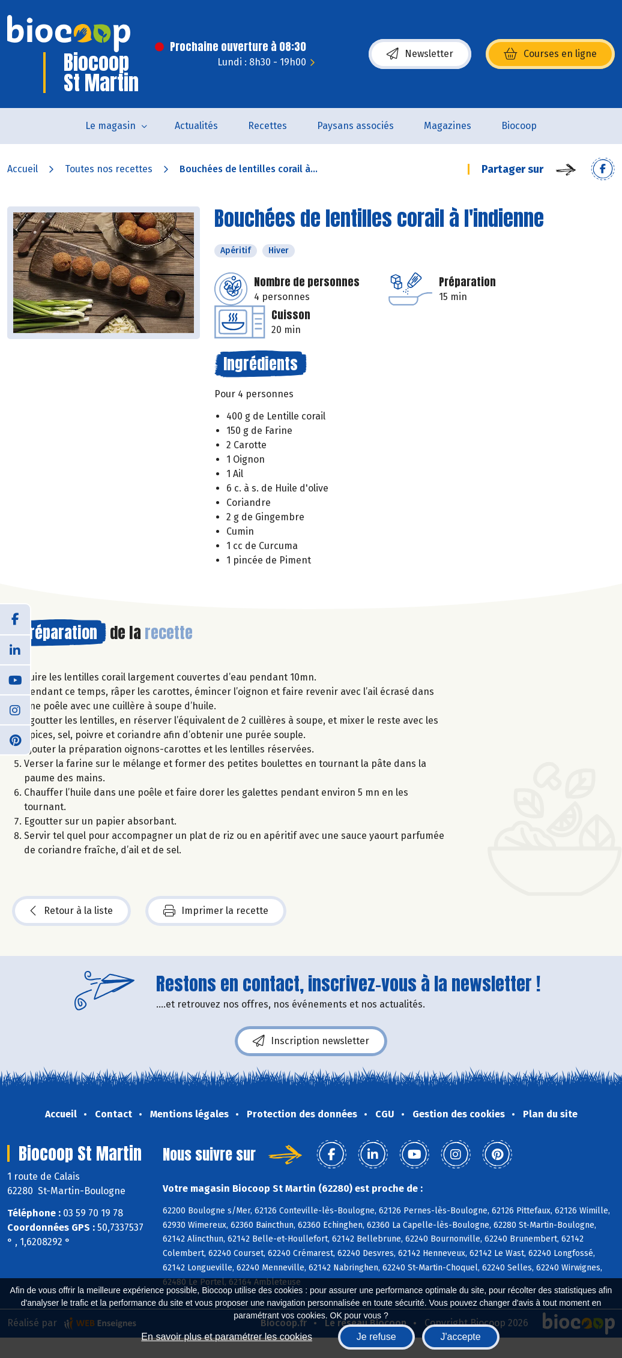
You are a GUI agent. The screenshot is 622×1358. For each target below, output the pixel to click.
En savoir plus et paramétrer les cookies (226, 1337)
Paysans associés (355, 125)
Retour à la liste (71, 911)
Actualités (196, 125)
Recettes (267, 125)
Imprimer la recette (215, 911)
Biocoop (519, 125)
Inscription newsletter (311, 1041)
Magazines (447, 125)
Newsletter (420, 54)
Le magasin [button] (110, 125)
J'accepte (461, 1337)
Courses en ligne (550, 54)
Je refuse (376, 1337)
